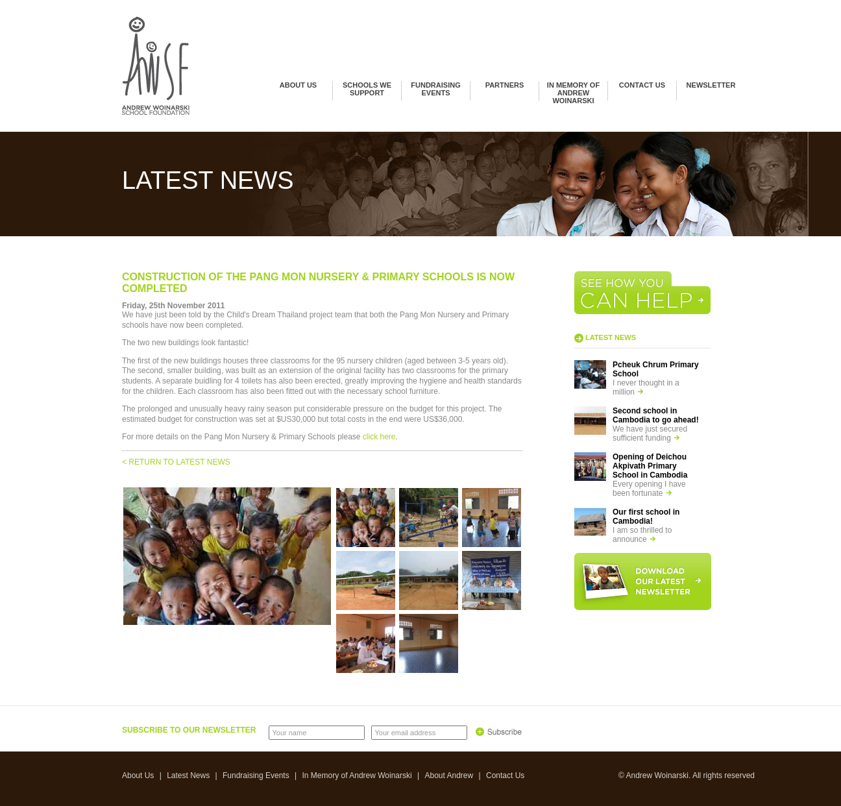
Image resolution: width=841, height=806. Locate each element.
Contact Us (642, 85)
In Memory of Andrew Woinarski (573, 92)
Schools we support (367, 89)
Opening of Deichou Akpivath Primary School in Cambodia (650, 466)
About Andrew (448, 775)
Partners (504, 85)
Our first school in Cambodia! (646, 516)
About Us (298, 85)
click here (379, 436)
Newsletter (711, 85)
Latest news (610, 337)
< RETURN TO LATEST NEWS (176, 462)
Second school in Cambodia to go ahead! (656, 415)
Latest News (188, 775)
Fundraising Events (435, 89)
